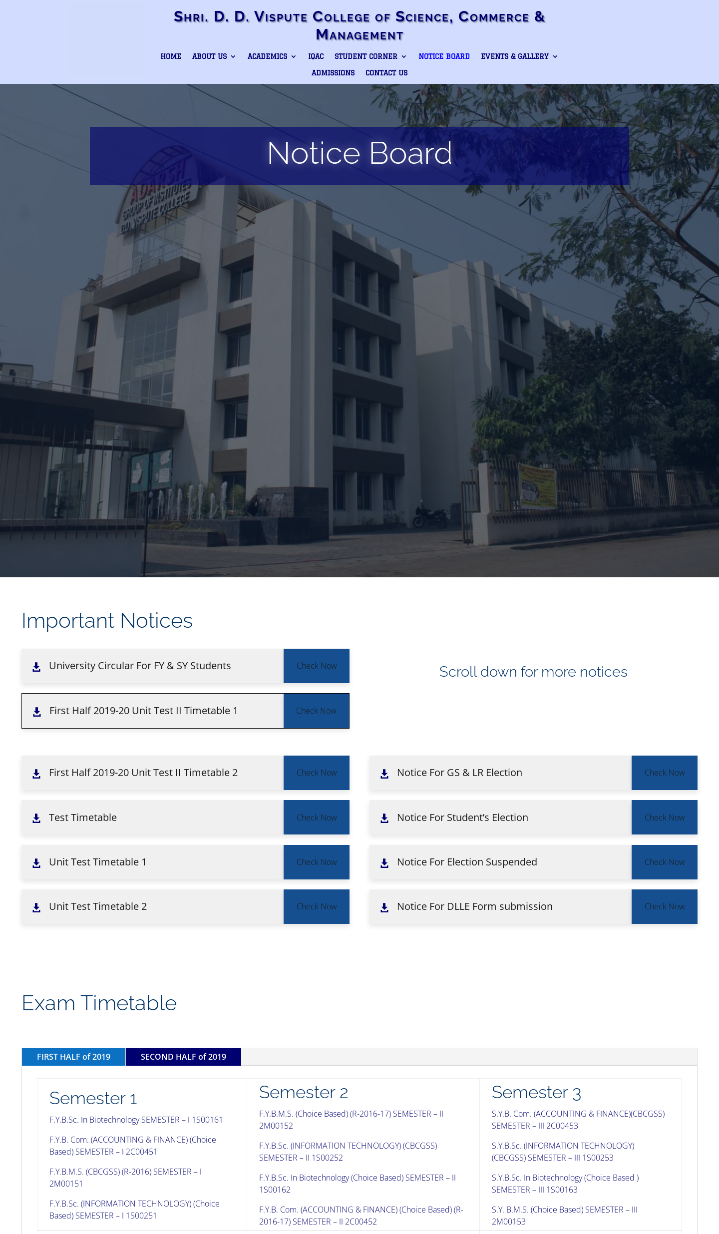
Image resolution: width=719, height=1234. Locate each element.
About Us (209, 56)
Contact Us (386, 73)
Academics (267, 56)
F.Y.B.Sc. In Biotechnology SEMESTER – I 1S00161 (136, 1119)
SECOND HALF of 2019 (183, 1056)
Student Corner (366, 56)
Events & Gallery (515, 56)
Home (170, 56)
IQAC (316, 56)
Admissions (333, 73)
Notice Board (444, 56)
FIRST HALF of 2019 (73, 1056)
